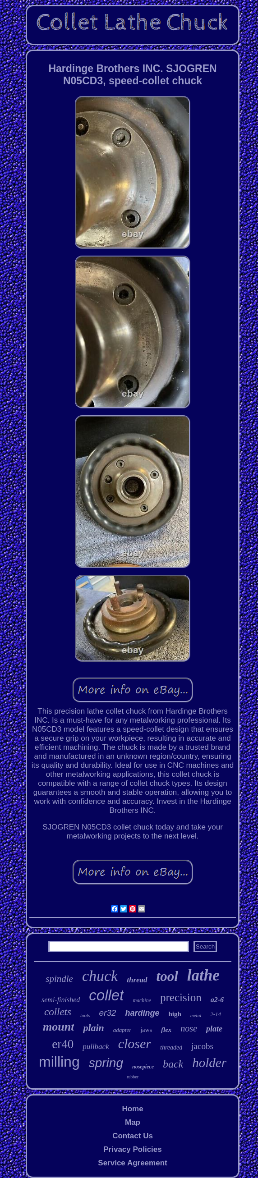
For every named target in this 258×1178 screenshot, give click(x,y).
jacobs (202, 1046)
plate (214, 1028)
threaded (171, 1047)
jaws (146, 1030)
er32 (107, 1013)
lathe (203, 975)
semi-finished (60, 1000)
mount (58, 1026)
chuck (100, 975)
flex (166, 1029)
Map (132, 1122)
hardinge (142, 1013)
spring (106, 1063)
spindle (59, 978)
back (173, 1064)
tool (167, 976)
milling (59, 1062)
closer (134, 1043)
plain (93, 1027)
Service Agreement (132, 1163)
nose (188, 1028)
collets (57, 1012)
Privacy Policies (132, 1149)
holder (209, 1062)
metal (195, 1015)
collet (106, 995)
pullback (96, 1046)
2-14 (215, 1014)
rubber (132, 1076)
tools (85, 1015)
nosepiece (143, 1066)
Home (132, 1109)
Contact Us (132, 1136)
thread (137, 980)
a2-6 (217, 1000)
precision (181, 997)
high (174, 1014)
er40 (63, 1044)
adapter (122, 1030)
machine (142, 1000)
